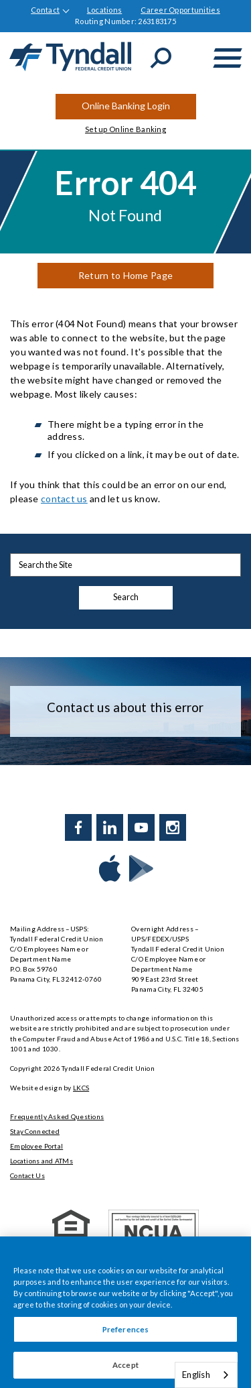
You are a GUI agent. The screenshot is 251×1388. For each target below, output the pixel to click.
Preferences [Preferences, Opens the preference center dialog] (125, 1329)
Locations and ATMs (41, 1161)
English (196, 1374)
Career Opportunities (180, 9)
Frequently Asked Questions (57, 1116)
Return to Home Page (125, 275)
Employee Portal (36, 1146)
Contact (45, 9)
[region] (125, 1312)
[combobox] (206, 1375)
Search (126, 597)
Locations (104, 9)
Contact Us (27, 1175)
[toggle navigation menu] (227, 58)
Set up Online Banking (125, 129)
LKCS (81, 1088)
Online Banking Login (126, 105)
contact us (64, 498)
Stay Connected (35, 1131)
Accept (125, 1365)
